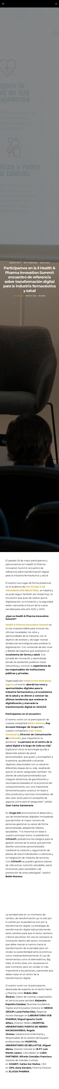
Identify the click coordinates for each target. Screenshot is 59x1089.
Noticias (45, 263)
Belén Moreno (36, 723)
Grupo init (15, 263)
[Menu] (55, 3)
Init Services (30, 263)
